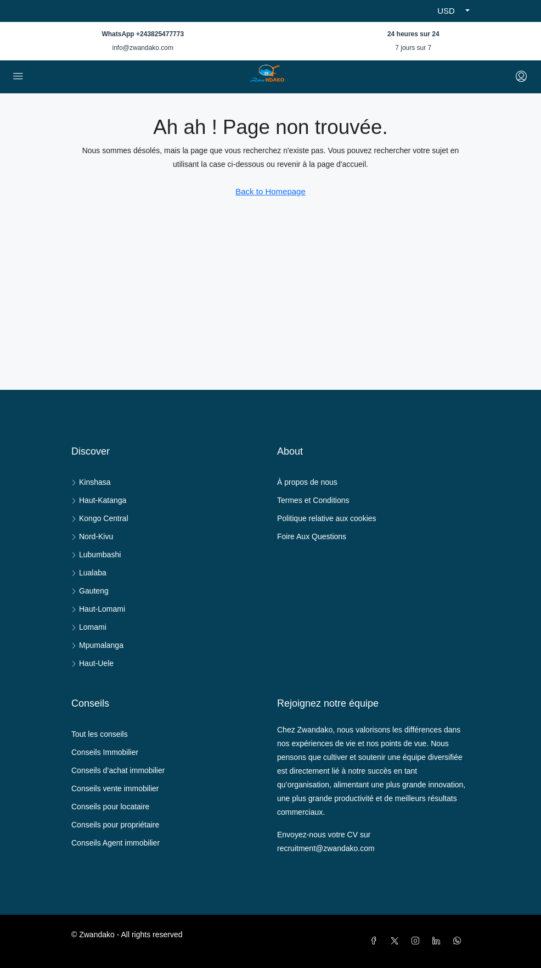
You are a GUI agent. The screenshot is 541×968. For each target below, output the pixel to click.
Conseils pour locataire (110, 806)
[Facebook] (376, 941)
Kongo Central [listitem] (99, 518)
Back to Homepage (270, 191)
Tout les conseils (99, 734)
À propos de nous (307, 482)
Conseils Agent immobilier (115, 842)
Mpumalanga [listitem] (97, 645)
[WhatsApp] (459, 941)
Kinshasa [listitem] (91, 482)
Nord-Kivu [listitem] (92, 536)
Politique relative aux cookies (326, 518)
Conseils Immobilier (104, 752)
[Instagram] (418, 941)
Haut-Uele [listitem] (92, 663)
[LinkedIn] (438, 941)
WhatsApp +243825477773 (143, 34)
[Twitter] (397, 941)
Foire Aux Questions (311, 536)
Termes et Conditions (313, 500)
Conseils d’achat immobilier (118, 770)
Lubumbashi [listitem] (96, 554)
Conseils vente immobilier (115, 788)
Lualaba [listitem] (88, 572)
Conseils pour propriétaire (115, 824)
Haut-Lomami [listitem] (98, 609)
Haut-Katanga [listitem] (98, 500)
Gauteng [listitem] (90, 590)
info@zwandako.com (142, 48)
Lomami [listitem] (88, 627)
